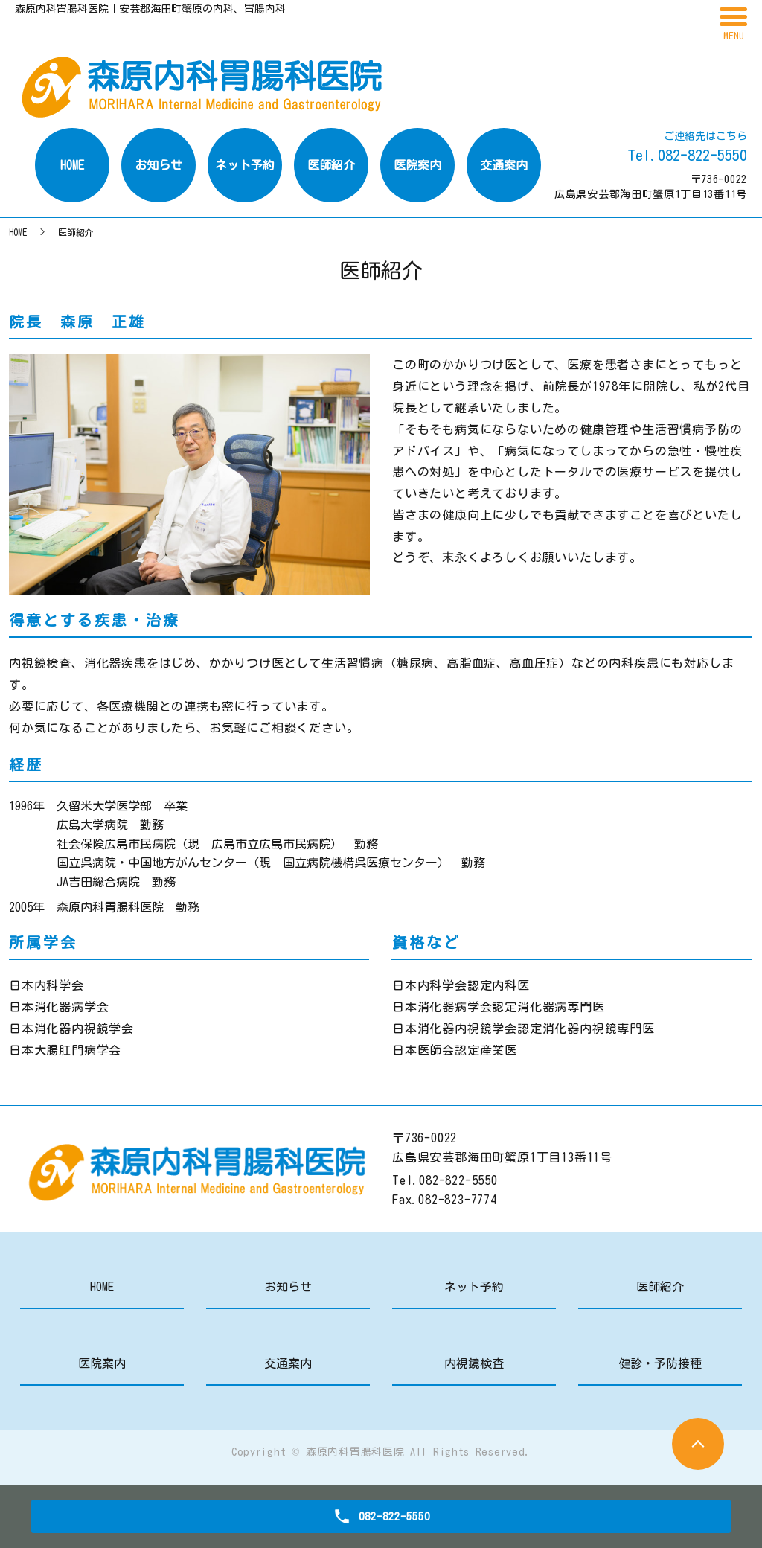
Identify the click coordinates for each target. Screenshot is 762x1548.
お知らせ (288, 1287)
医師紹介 (660, 1287)
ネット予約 (474, 1287)
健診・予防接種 (660, 1363)
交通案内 (288, 1363)
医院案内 (102, 1363)
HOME (18, 232)
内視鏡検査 (474, 1363)
